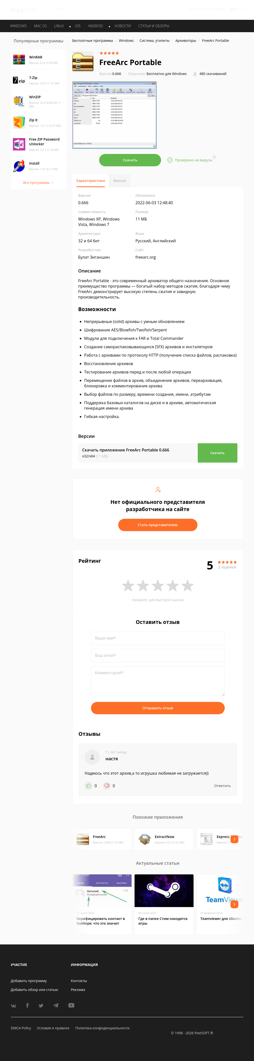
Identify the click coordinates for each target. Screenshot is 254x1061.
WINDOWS (18, 26)
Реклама (78, 989)
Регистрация (214, 9)
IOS (78, 26)
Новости (122, 26)
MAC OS (40, 26)
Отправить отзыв (157, 708)
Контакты (79, 980)
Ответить (222, 785)
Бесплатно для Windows (166, 73)
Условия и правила (53, 1028)
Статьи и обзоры (154, 26)
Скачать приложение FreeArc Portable (125, 450)
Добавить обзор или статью (34, 989)
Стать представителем (158, 524)
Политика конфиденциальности (102, 1028)
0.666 (110, 73)
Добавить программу (29, 980)
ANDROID (95, 26)
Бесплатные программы (92, 40)
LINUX (59, 26)
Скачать (130, 160)
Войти (195, 9)
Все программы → (38, 182)
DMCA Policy (21, 1028)
